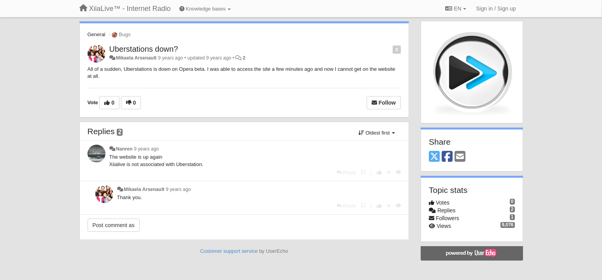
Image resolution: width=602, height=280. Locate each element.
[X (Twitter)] (434, 157)
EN (455, 8)
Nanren (124, 149)
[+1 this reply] (379, 172)
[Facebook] (447, 157)
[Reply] (346, 172)
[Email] (460, 157)
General (96, 34)
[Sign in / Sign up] (496, 8)
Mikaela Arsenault (136, 58)
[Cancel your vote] (389, 172)
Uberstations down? (143, 49)
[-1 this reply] (398, 172)
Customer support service (229, 251)
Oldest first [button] (376, 133)
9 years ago (146, 149)
